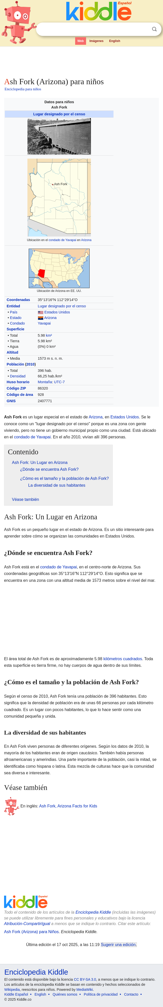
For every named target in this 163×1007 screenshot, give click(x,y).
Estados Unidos (57, 312)
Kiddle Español (16, 994)
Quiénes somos (65, 994)
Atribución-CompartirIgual (27, 924)
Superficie (15, 329)
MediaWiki (84, 990)
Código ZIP (16, 388)
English (114, 41)
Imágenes (96, 41)
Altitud (12, 352)
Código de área (20, 395)
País (13, 312)
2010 (30, 364)
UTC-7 (59, 382)
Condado (17, 323)
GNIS (11, 401)
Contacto (131, 994)
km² (49, 335)
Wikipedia (12, 990)
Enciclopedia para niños (23, 89)
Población (15, 364)
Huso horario (18, 382)
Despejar (144, 29)
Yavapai (44, 323)
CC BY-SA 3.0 (85, 979)
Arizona (86, 240)
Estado (15, 318)
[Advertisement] (81, 61)
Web (80, 41)
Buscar (154, 29)
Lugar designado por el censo (59, 114)
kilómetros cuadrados (122, 659)
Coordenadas (18, 300)
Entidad (13, 306)
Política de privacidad (101, 994)
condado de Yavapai (62, 240)
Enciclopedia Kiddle (93, 912)
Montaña (45, 382)
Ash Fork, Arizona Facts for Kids (68, 806)
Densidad (17, 376)
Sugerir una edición (118, 944)
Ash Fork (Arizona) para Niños (31, 932)
